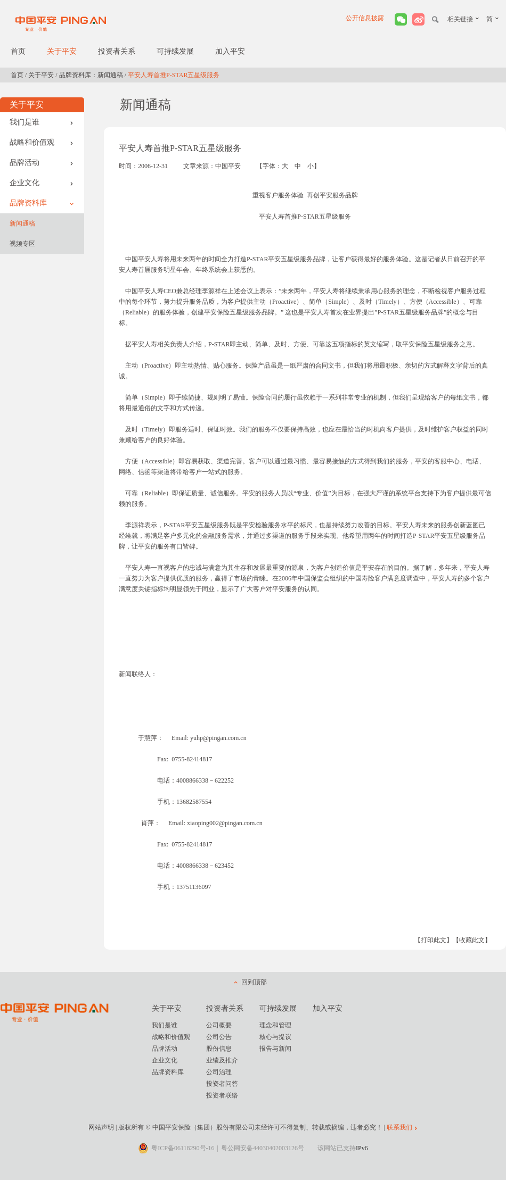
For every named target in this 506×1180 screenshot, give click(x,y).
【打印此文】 (433, 940)
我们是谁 (42, 122)
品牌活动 (42, 163)
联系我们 (399, 1127)
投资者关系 (116, 51)
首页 (18, 51)
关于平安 (62, 51)
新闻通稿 (22, 223)
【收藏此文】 (472, 940)
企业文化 (42, 183)
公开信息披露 (365, 18)
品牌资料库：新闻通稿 (91, 75)
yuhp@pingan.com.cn (218, 738)
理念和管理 (275, 1025)
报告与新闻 (275, 1048)
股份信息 (219, 1048)
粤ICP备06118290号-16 (182, 1148)
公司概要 (219, 1025)
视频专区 (22, 243)
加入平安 (230, 51)
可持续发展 (175, 51)
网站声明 (101, 1127)
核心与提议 (275, 1037)
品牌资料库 (42, 203)
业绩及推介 (222, 1060)
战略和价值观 (42, 142)
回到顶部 (254, 982)
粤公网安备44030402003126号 (262, 1148)
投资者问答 (222, 1083)
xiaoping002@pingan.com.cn (225, 823)
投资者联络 (222, 1095)
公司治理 (219, 1072)
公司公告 (219, 1037)
